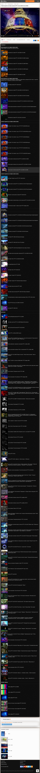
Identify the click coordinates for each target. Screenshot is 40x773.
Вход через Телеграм (7, 724)
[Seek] (14, 35)
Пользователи (22, 764)
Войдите (3, 722)
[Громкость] (36, 35)
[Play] (2, 36)
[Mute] (33, 36)
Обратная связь (4, 764)
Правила (21, 762)
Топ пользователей (4, 766)
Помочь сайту (3, 762)
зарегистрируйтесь (9, 722)
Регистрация (31, 1)
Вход (27, 1)
